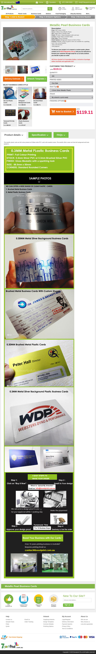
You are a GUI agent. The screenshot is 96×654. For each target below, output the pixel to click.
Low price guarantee (87, 624)
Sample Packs (10, 622)
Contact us (9, 619)
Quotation (51, 2)
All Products (9, 13)
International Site (9, 2)
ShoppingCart (90, 8)
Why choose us (85, 622)
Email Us (27, 619)
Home (39, 2)
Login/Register (66, 619)
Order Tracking (29, 622)
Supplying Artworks (48, 619)
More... (88, 13)
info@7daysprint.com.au (85, 2)
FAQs (7, 624)
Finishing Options (48, 626)
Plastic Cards (22, 13)
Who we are (84, 619)
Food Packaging (61, 13)
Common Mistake (48, 624)
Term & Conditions (67, 628)
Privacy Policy (66, 626)
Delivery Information (68, 622)
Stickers (48, 13)
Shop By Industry (75, 13)
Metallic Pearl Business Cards (70, 25)
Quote (7, 626)
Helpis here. (62, 8)
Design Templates (48, 622)
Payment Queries (67, 624)
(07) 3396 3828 (65, 2)
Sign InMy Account (76, 8)
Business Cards (36, 13)
